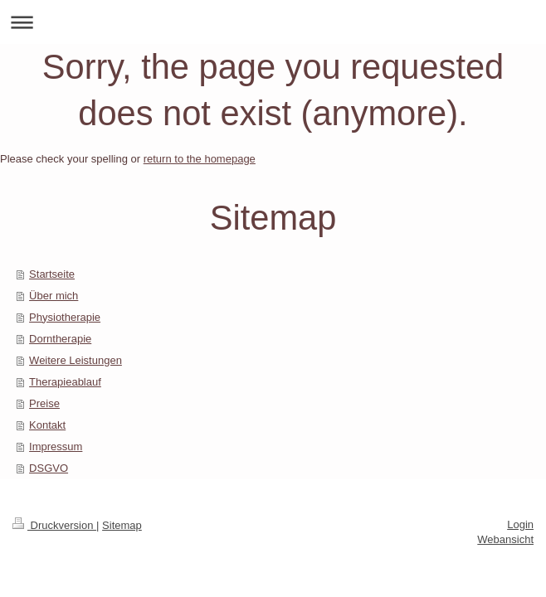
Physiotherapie (64, 317)
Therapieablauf (65, 382)
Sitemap (122, 525)
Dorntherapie (60, 338)
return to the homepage (200, 159)
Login (520, 524)
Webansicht (505, 539)
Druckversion (54, 525)
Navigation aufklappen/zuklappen (273, 22)
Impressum (55, 446)
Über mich (53, 295)
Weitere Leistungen (75, 360)
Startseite (52, 274)
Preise (44, 403)
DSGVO (48, 468)
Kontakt (47, 425)
